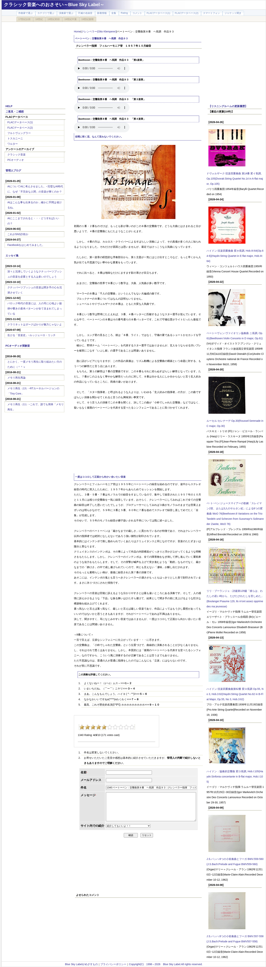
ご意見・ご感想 (15, 111)
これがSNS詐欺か (17, 234)
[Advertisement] (64, 441)
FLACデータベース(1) (20, 122)
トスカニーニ (15, 138)
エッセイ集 (12, 255)
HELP (9, 106)
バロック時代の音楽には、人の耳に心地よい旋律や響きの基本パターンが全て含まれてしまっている (34, 308)
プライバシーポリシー (113, 964)
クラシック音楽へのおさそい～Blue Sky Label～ (54, 4)
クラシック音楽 (16, 154)
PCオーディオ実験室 (18, 345)
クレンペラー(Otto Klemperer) (99, 31)
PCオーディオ (15, 159)
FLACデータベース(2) (20, 127)
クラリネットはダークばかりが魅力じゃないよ (34, 324)
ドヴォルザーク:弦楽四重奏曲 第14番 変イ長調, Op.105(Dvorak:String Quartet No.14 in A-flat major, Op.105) (235, 178)
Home (77, 31)
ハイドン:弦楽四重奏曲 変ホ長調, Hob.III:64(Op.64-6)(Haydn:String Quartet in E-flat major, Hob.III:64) (235, 256)
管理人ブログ (13, 170)
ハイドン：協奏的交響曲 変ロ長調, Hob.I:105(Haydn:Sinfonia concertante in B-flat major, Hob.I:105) (235, 776)
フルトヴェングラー (19, 133)
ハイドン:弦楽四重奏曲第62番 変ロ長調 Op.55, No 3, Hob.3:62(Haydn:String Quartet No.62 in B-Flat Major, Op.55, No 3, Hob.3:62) (235, 694)
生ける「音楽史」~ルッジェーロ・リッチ (31, 335)
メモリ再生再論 (16, 377)
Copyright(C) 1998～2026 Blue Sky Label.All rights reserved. (165, 964)
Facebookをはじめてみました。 (26, 244)
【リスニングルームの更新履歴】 (228, 106)
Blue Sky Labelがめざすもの (81, 964)
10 (132, 727)
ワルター (12, 143)
